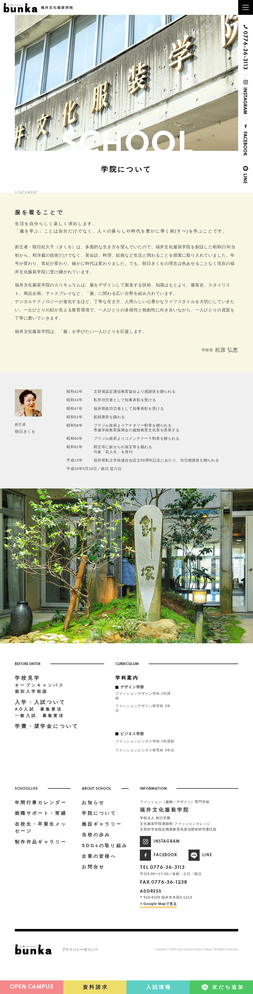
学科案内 (128, 688)
